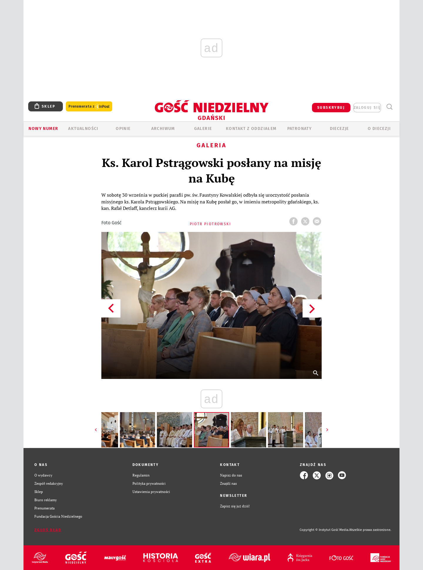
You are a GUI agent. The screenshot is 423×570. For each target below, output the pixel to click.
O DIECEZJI (379, 128)
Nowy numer (43, 128)
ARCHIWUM (163, 128)
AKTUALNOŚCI (83, 128)
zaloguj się (367, 108)
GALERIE (203, 128)
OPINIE (123, 128)
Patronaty (299, 128)
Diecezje (339, 128)
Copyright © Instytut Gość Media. (324, 530)
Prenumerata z (89, 106)
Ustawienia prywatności (151, 491)
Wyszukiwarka (389, 106)
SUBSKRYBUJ (331, 108)
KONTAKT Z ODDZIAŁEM (251, 128)
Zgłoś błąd (47, 530)
